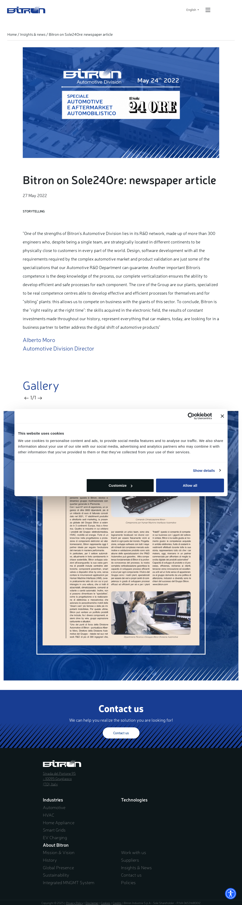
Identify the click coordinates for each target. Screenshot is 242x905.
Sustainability (56, 875)
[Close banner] (222, 416)
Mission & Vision (59, 852)
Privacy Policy (74, 903)
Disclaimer (92, 903)
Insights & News (136, 867)
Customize (120, 485)
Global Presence (58, 867)
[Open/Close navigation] (208, 10)
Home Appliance (58, 822)
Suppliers (130, 860)
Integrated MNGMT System (68, 882)
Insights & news (32, 34)
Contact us (121, 733)
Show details (204, 470)
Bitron (26, 9)
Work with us (133, 852)
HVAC (48, 815)
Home (12, 34)
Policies (128, 882)
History (50, 860)
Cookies (105, 903)
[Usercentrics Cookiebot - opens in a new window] (191, 415)
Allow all (190, 485)
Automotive (54, 807)
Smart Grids (54, 830)
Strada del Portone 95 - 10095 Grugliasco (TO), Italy (59, 778)
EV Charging (55, 837)
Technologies (134, 800)
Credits (117, 903)
